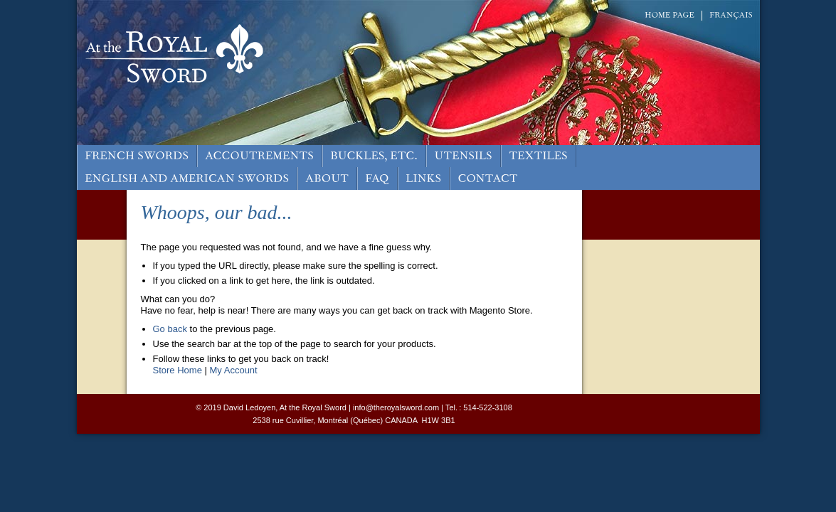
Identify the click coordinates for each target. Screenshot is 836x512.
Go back (170, 329)
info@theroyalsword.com (396, 407)
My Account (234, 370)
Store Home (177, 370)
